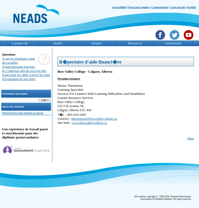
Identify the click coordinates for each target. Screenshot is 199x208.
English (191, 7)
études (58, 43)
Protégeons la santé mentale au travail (22, 112)
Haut (191, 138)
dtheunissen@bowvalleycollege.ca (94, 119)
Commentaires (159, 7)
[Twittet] (175, 40)
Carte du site (177, 7)
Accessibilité (119, 7)
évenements (174, 43)
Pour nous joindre (138, 7)
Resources (135, 43)
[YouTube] (189, 40)
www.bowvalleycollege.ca (89, 123)
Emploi (96, 43)
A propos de (19, 43)
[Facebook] (161, 40)
